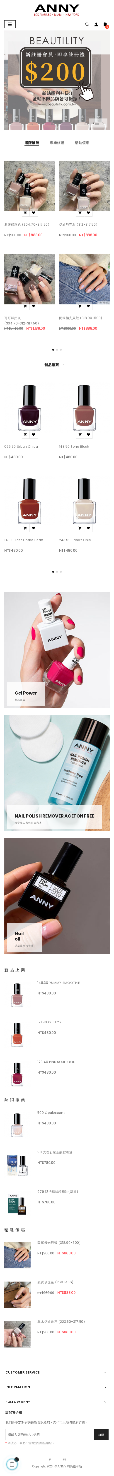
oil (17, 939)
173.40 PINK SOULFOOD (56, 1062)
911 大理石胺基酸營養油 (55, 1152)
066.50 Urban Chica (21, 446)
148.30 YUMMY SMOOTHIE (58, 982)
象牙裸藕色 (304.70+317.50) (27, 224)
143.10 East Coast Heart (24, 540)
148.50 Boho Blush (74, 446)
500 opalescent (51, 1112)
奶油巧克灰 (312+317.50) (78, 224)
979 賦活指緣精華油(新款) (57, 1191)
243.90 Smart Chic (75, 540)
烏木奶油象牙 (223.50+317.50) (61, 1321)
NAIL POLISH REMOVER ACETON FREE (54, 816)
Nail (19, 933)
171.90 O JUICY (49, 1022)
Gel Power (26, 693)
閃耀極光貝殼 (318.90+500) (80, 318)
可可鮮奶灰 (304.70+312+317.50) (21, 321)
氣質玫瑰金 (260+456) (55, 1282)
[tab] (32, 143)
